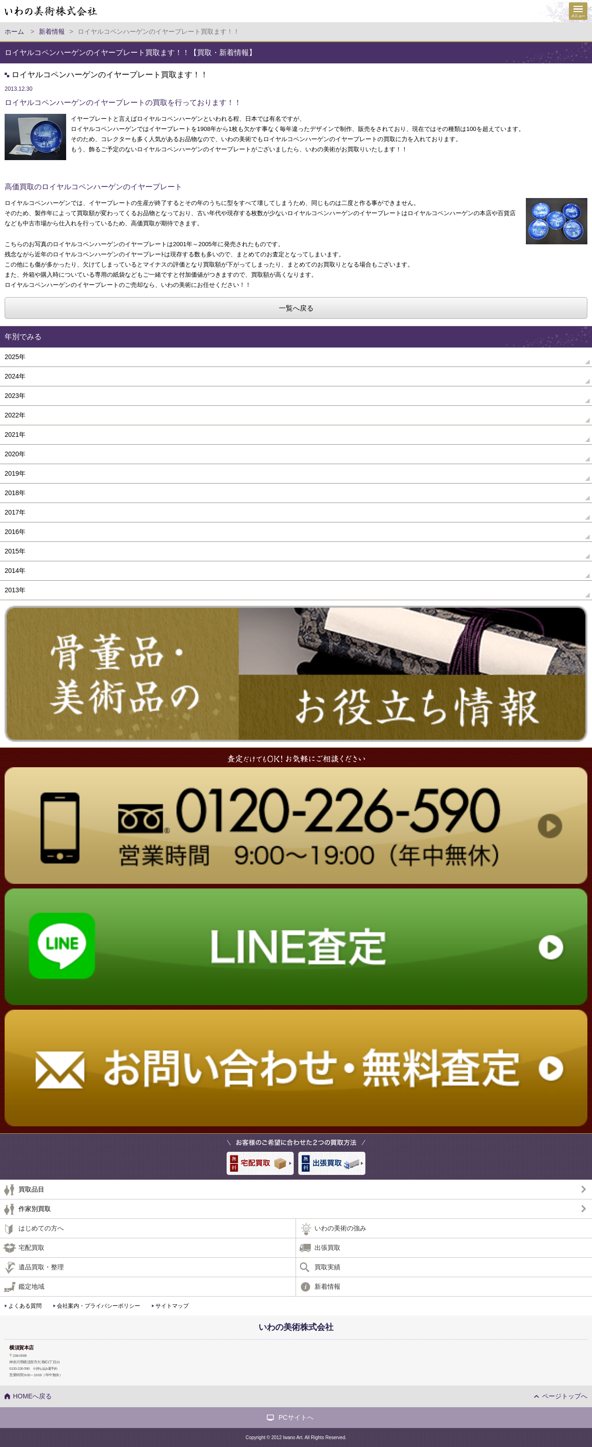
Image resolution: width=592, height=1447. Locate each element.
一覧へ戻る (296, 308)
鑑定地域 (31, 1286)
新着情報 (327, 1286)
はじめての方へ (41, 1228)
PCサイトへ (295, 1417)
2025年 (15, 356)
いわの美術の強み (340, 1228)
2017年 (15, 512)
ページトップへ (564, 1396)
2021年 (15, 434)
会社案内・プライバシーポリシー (98, 1306)
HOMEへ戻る (32, 1396)
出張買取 (327, 1247)
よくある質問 (25, 1306)
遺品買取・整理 (41, 1267)
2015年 (15, 551)
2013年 (15, 590)
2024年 (15, 376)
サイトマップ (172, 1306)
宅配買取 (31, 1247)
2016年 (15, 531)
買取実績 (327, 1267)
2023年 (15, 395)
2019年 (15, 473)
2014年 (15, 570)
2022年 (15, 415)
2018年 (15, 493)
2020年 (15, 454)
